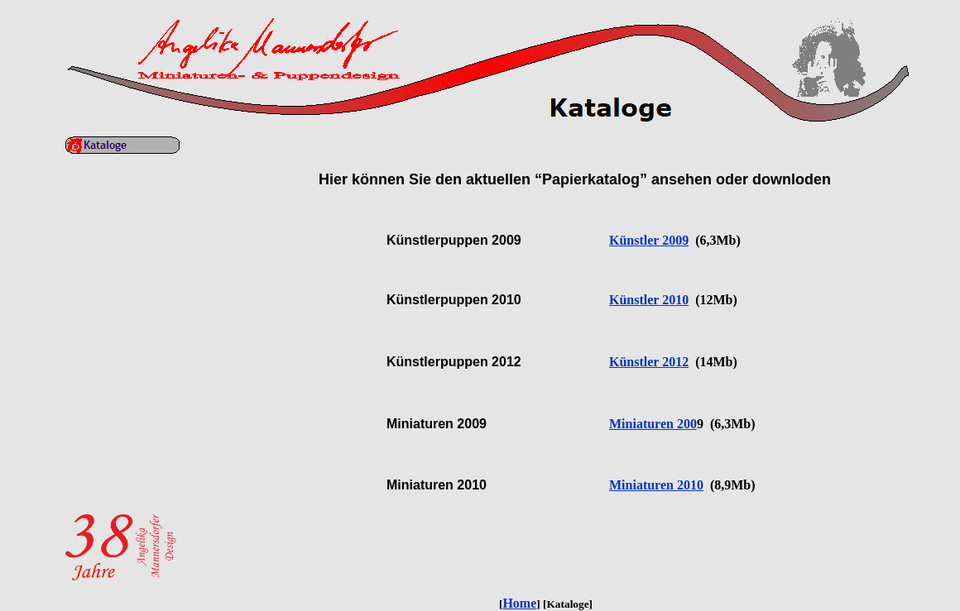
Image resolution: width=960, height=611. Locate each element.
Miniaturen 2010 (656, 485)
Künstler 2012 (649, 362)
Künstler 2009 (649, 240)
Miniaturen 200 (653, 424)
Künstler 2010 (649, 300)
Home (519, 603)
